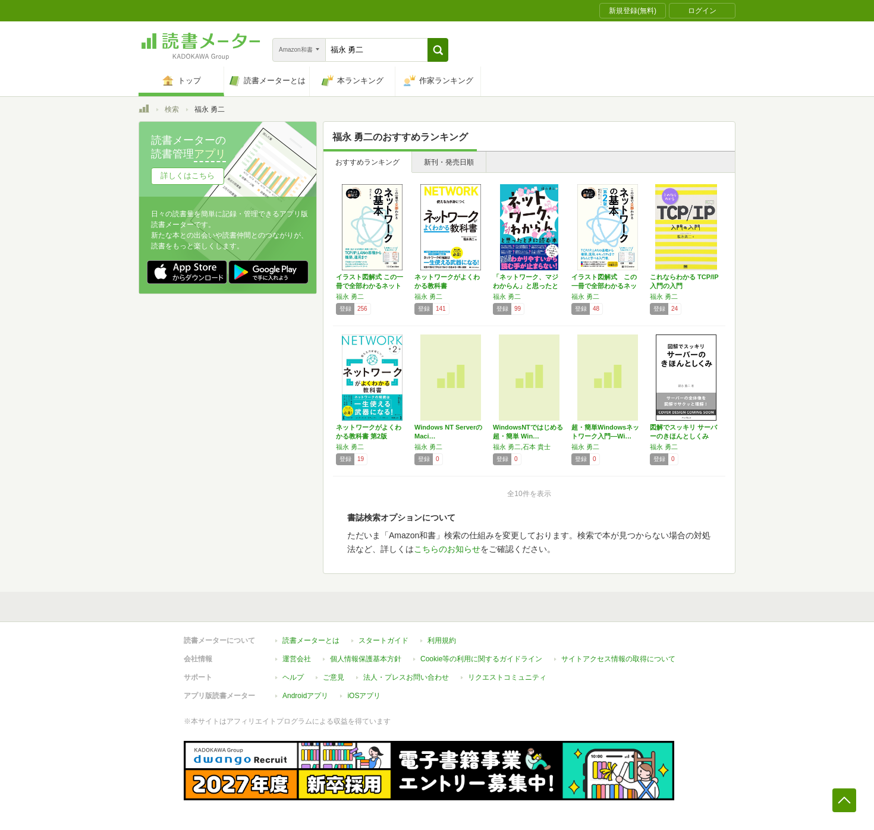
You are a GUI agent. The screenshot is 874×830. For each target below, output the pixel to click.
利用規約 (441, 640)
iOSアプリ (364, 695)
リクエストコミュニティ (507, 677)
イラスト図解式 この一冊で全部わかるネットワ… (369, 285)
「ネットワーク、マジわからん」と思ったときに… (525, 285)
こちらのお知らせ (447, 549)
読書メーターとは (310, 640)
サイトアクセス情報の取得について (618, 658)
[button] (437, 50)
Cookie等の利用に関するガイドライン (481, 658)
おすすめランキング (367, 162)
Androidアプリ (305, 695)
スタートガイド (383, 640)
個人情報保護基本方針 (365, 658)
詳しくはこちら (188, 175)
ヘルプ (293, 677)
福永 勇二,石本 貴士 (522, 446)
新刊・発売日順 (449, 162)
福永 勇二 (350, 296)
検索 (172, 109)
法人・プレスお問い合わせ (406, 677)
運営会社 (296, 658)
